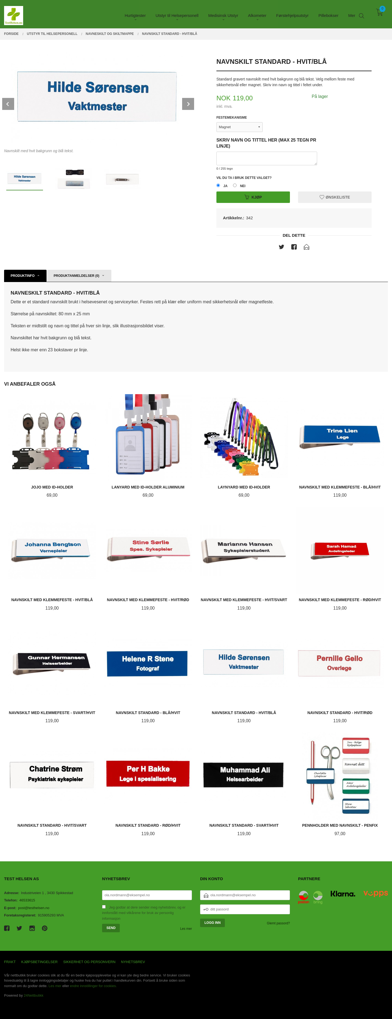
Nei (243, 186)
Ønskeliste (335, 197)
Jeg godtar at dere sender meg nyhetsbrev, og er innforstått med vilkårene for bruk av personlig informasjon (143, 913)
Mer (351, 13)
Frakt (10, 962)
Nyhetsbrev (133, 962)
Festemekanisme (231, 117)
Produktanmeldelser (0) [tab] (76, 276)
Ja (225, 186)
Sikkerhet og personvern (89, 962)
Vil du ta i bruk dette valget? (244, 178)
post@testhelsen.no (33, 908)
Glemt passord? (278, 923)
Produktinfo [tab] (23, 276)
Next (188, 104)
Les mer (186, 929)
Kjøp (253, 197)
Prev (8, 104)
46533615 (27, 900)
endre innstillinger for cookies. (93, 986)
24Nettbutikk (33, 995)
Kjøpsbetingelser (39, 962)
